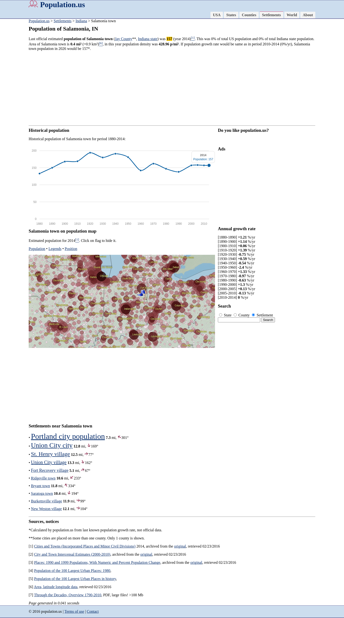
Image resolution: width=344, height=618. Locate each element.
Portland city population (68, 436)
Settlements (271, 15)
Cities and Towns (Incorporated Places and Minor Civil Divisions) (84, 546)
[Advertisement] (172, 88)
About (308, 15)
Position (71, 249)
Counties (249, 15)
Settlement (262, 315)
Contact (93, 611)
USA (216, 15)
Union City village (49, 462)
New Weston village (46, 509)
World (292, 15)
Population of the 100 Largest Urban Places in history (75, 579)
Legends (54, 249)
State (225, 315)
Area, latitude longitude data (55, 587)
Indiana (81, 21)
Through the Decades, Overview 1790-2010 (67, 595)
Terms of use (74, 611)
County (242, 315)
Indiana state (147, 39)
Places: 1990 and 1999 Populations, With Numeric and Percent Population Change (97, 562)
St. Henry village (50, 454)
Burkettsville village (46, 501)
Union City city (52, 445)
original (180, 546)
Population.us (62, 4)
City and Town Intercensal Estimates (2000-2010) (72, 554)
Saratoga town (42, 493)
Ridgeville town (43, 478)
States (231, 15)
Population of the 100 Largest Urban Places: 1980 (72, 571)
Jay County (123, 39)
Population (37, 249)
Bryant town (40, 486)
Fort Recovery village (50, 470)
